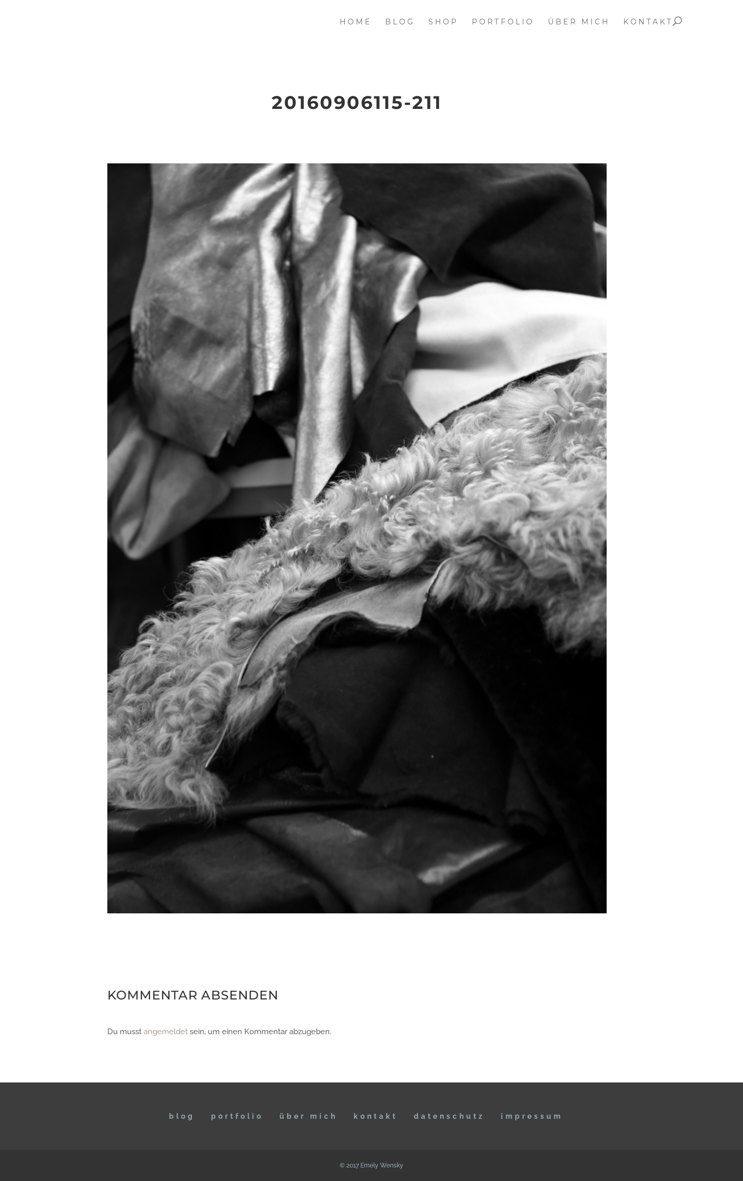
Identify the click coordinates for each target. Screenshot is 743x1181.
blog (400, 22)
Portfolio (237, 1116)
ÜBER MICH (308, 1116)
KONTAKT (376, 1116)
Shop (443, 22)
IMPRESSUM (532, 1116)
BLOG (182, 1116)
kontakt (648, 22)
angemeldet (166, 1031)
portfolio (503, 22)
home (356, 22)
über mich (579, 22)
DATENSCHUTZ (449, 1116)
